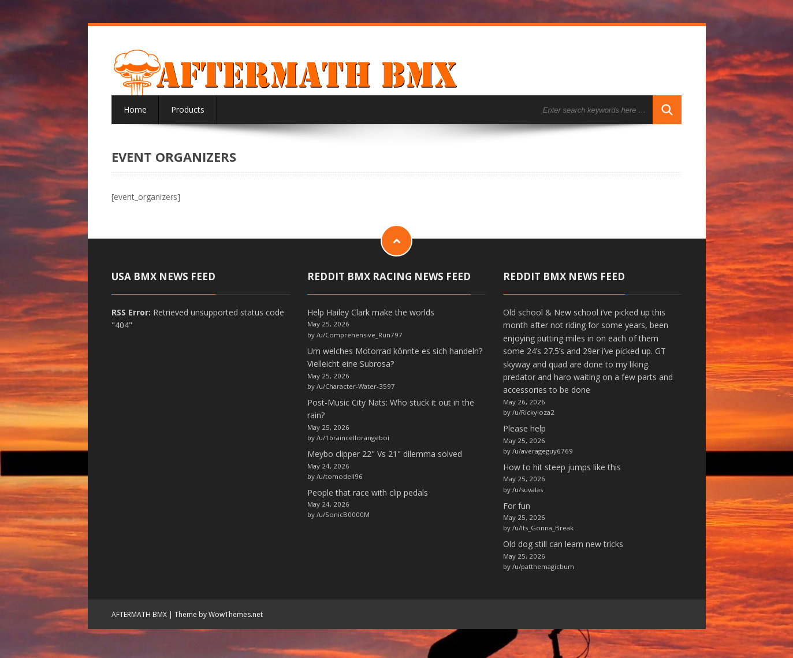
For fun (516, 505)
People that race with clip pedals (367, 492)
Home (135, 109)
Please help (524, 428)
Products (187, 109)
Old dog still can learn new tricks (563, 543)
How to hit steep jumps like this (562, 467)
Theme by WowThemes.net (218, 614)
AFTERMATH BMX (139, 614)
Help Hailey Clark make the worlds (370, 312)
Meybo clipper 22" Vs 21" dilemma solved (384, 453)
